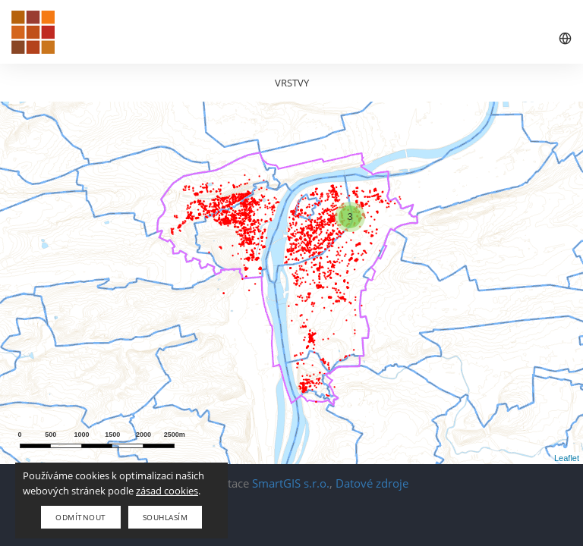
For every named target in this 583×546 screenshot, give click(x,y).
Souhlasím (165, 517)
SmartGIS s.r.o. (290, 483)
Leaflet (566, 458)
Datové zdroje (372, 483)
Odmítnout (80, 517)
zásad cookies (167, 490)
